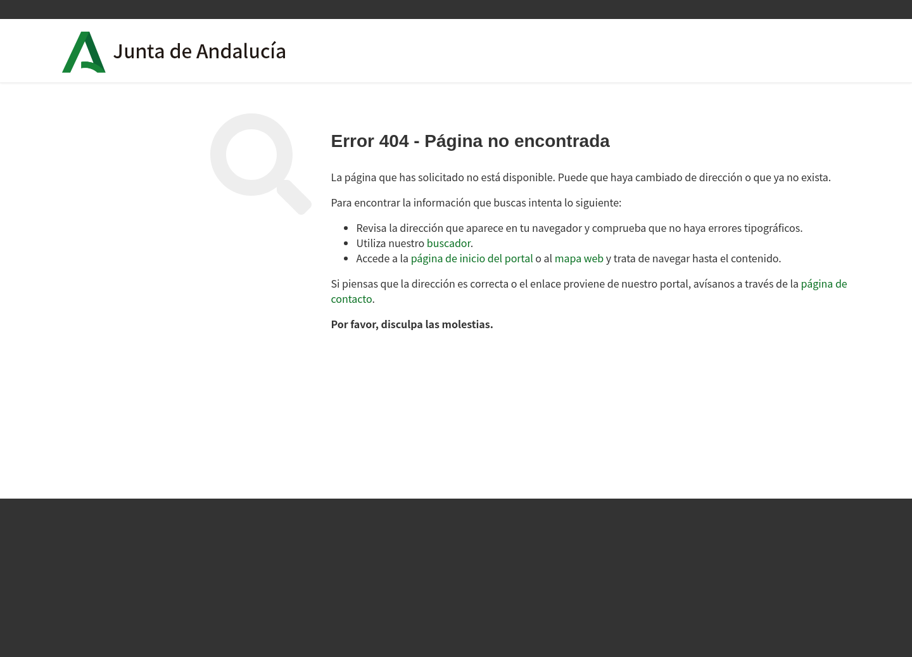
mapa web (579, 257)
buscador (449, 242)
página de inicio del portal (472, 257)
